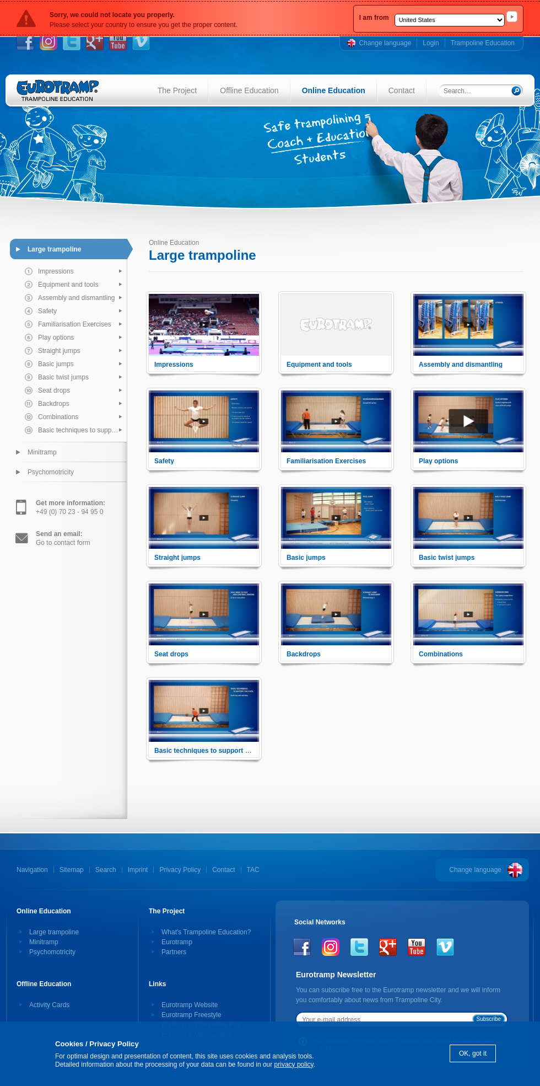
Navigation (32, 870)
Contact (401, 90)
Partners (173, 952)
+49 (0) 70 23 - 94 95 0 (70, 507)
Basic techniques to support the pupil (82, 430)
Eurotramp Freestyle (191, 1015)
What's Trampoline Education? (206, 932)
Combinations (58, 417)
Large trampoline (54, 249)
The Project (177, 90)
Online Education (333, 90)
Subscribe (489, 1019)
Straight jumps (59, 351)
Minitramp (42, 452)
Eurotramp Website (189, 1005)
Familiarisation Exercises (74, 324)
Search (105, 870)
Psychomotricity (51, 472)
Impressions (56, 271)
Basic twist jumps (63, 377)
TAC (253, 870)
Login (431, 43)
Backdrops (53, 404)
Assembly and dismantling (76, 298)
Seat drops (54, 390)
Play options (56, 337)
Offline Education (249, 90)
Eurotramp (176, 942)
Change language (385, 43)
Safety (47, 311)
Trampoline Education (483, 43)
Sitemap (72, 870)
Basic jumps (56, 364)
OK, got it (473, 1053)
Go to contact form (63, 538)
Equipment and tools (68, 284)
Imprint (138, 870)
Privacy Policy (180, 870)
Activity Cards (49, 1005)
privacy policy (294, 1064)
